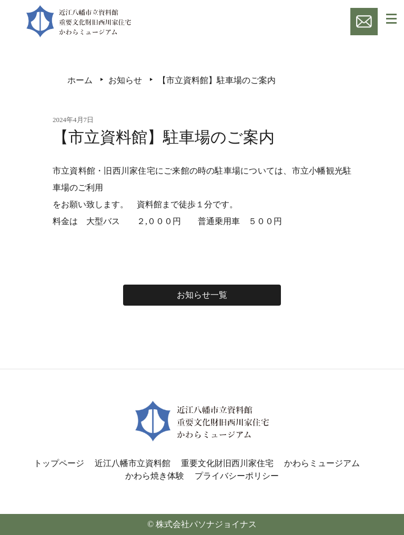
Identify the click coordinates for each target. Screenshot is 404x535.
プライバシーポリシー (237, 475)
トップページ (59, 463)
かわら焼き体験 (154, 475)
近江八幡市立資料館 (132, 463)
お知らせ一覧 (202, 294)
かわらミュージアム (322, 463)
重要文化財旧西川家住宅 (227, 463)
